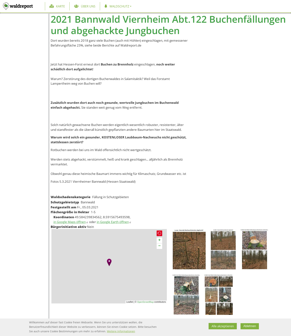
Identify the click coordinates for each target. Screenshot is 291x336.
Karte (60, 6)
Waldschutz (119, 6)
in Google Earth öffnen (114, 222)
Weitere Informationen (121, 331)
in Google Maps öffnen (70, 222)
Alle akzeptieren (223, 326)
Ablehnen (249, 326)
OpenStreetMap (145, 301)
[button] (109, 262)
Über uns (88, 6)
